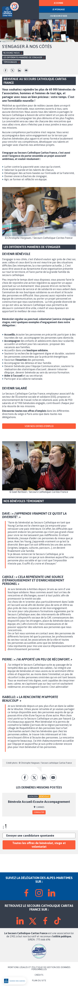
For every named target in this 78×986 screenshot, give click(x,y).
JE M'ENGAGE (58, 9)
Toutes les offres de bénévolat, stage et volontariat (39, 844)
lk (19, 70)
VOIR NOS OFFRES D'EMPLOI (39, 426)
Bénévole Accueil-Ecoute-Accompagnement (39, 801)
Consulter (39, 812)
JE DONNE (58, 3)
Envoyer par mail (26, 70)
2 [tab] (5, 826)
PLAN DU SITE (39, 981)
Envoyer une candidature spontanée (30, 835)
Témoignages (10, 62)
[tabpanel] (39, 804)
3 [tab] (5, 827)
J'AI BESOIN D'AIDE (58, 16)
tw (12, 70)
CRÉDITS (39, 975)
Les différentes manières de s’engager (22, 57)
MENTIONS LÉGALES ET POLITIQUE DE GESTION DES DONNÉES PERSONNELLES (39, 968)
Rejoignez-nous (11, 53)
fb (6, 70)
